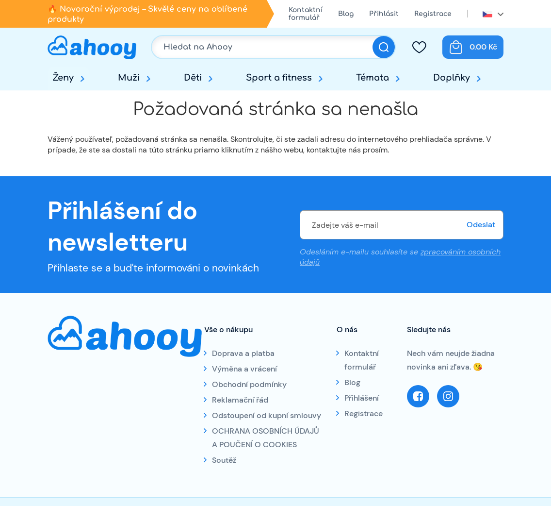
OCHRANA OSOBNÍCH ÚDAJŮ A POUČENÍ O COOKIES (265, 438)
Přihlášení (361, 398)
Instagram (448, 396)
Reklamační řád (240, 400)
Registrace (433, 13)
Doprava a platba (243, 353)
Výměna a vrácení (244, 369)
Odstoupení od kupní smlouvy (266, 415)
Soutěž (224, 460)
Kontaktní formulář (306, 13)
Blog (346, 13)
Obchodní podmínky (249, 384)
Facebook (418, 396)
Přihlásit (384, 13)
